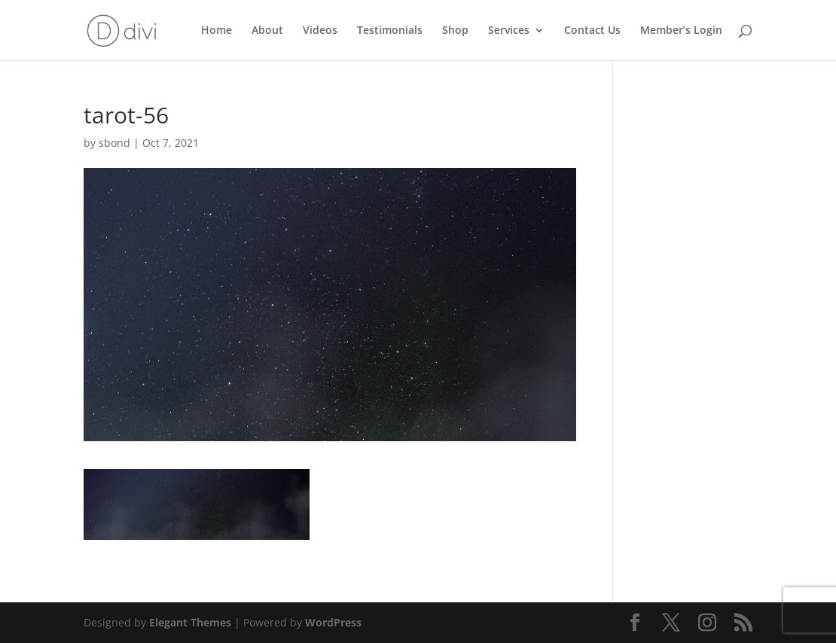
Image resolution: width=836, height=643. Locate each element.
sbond (114, 143)
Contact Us (592, 31)
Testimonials (390, 31)
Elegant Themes (190, 622)
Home (216, 31)
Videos (320, 31)
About (267, 31)
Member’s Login (681, 31)
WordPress (333, 622)
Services (508, 31)
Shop (455, 31)
